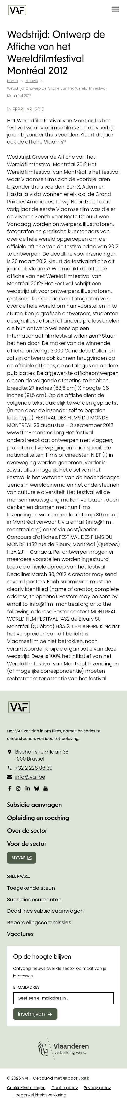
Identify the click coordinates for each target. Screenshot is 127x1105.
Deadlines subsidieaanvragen (45, 910)
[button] (115, 10)
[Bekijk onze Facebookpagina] (9, 788)
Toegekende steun (31, 888)
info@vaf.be (30, 776)
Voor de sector (26, 843)
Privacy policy (97, 1088)
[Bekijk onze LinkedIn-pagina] (27, 788)
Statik (83, 1078)
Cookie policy (64, 1088)
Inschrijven (31, 1013)
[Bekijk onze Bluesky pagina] (36, 788)
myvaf (18, 857)
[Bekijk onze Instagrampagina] (18, 788)
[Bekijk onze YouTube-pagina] (45, 788)
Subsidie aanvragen (34, 804)
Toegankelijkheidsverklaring (39, 1095)
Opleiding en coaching (38, 817)
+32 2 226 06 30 (33, 767)
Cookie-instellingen (26, 1088)
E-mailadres (26, 987)
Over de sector (27, 830)
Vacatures (20, 934)
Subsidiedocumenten (34, 899)
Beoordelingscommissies (39, 922)
